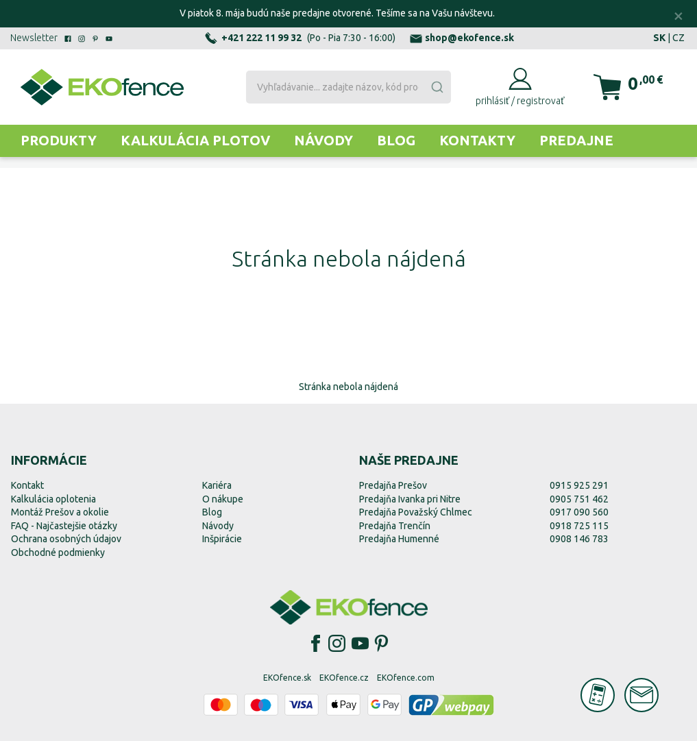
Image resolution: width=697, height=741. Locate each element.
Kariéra (217, 485)
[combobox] (348, 87)
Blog (396, 140)
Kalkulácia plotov (195, 140)
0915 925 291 (579, 485)
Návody (323, 140)
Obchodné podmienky (58, 552)
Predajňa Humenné (399, 538)
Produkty (59, 140)
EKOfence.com (406, 677)
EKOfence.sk (287, 677)
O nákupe (222, 499)
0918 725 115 (579, 525)
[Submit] (436, 87)
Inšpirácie (222, 538)
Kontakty (477, 140)
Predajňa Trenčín (394, 525)
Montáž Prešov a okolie (60, 512)
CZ (678, 37)
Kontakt (27, 485)
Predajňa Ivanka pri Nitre (410, 499)
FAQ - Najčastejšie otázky (64, 525)
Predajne (576, 140)
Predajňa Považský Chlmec (415, 512)
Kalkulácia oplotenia (53, 499)
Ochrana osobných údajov (66, 538)
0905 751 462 (579, 499)
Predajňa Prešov (393, 485)
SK (659, 37)
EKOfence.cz (344, 677)
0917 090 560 (579, 512)
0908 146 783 (579, 538)
